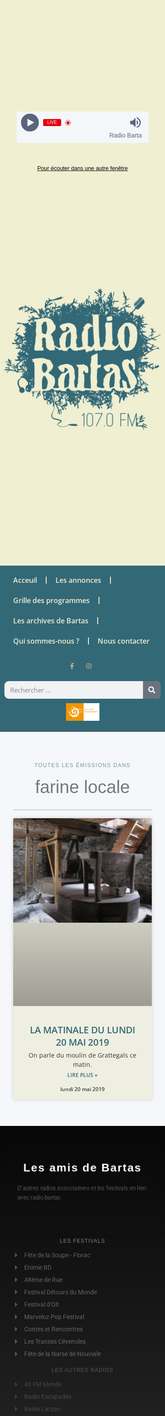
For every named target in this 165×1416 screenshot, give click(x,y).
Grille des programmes (51, 600)
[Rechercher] (152, 690)
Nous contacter (124, 641)
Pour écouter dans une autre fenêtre (82, 168)
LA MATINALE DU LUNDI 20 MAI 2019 (82, 1036)
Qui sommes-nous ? (46, 641)
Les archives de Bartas (50, 621)
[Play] (29, 123)
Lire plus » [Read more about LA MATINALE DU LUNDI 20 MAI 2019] (82, 1075)
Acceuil (25, 580)
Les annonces (78, 580)
